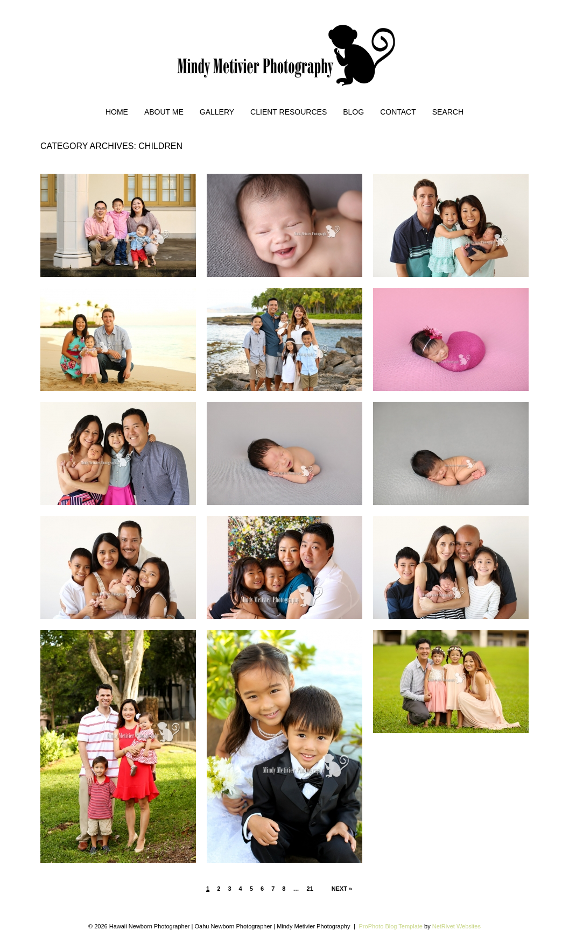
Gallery (217, 112)
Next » (342, 888)
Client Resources (288, 112)
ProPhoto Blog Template (391, 926)
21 (310, 888)
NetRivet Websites (456, 926)
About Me (164, 112)
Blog (353, 112)
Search (447, 112)
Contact (398, 112)
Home (117, 112)
